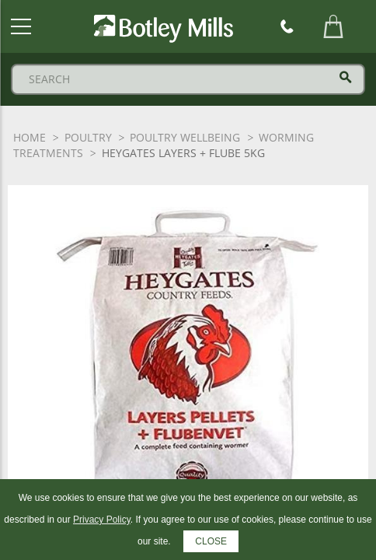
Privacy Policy (102, 519)
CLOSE (211, 541)
